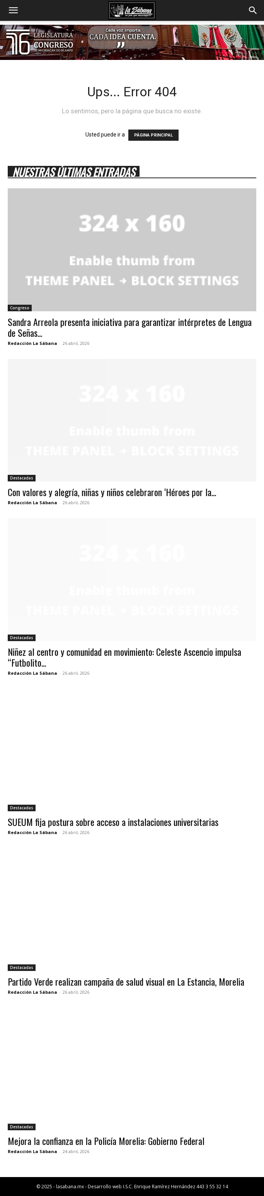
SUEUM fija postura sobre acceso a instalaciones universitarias (113, 822)
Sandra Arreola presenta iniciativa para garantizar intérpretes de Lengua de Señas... (130, 327)
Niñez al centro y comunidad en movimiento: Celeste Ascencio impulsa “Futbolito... (124, 657)
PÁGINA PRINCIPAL (153, 135)
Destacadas (21, 478)
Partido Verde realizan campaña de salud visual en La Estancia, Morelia (126, 981)
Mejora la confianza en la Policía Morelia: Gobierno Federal (106, 1141)
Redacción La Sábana (32, 343)
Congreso (19, 308)
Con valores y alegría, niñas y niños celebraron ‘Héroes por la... (112, 492)
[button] (13, 10)
